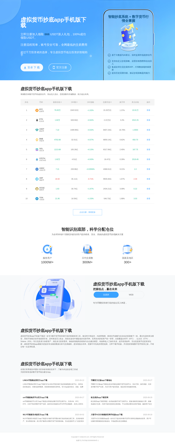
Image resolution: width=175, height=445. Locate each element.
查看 (148, 110)
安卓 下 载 (32, 67)
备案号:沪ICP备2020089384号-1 (87, 440)
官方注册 (60, 67)
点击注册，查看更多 (87, 212)
